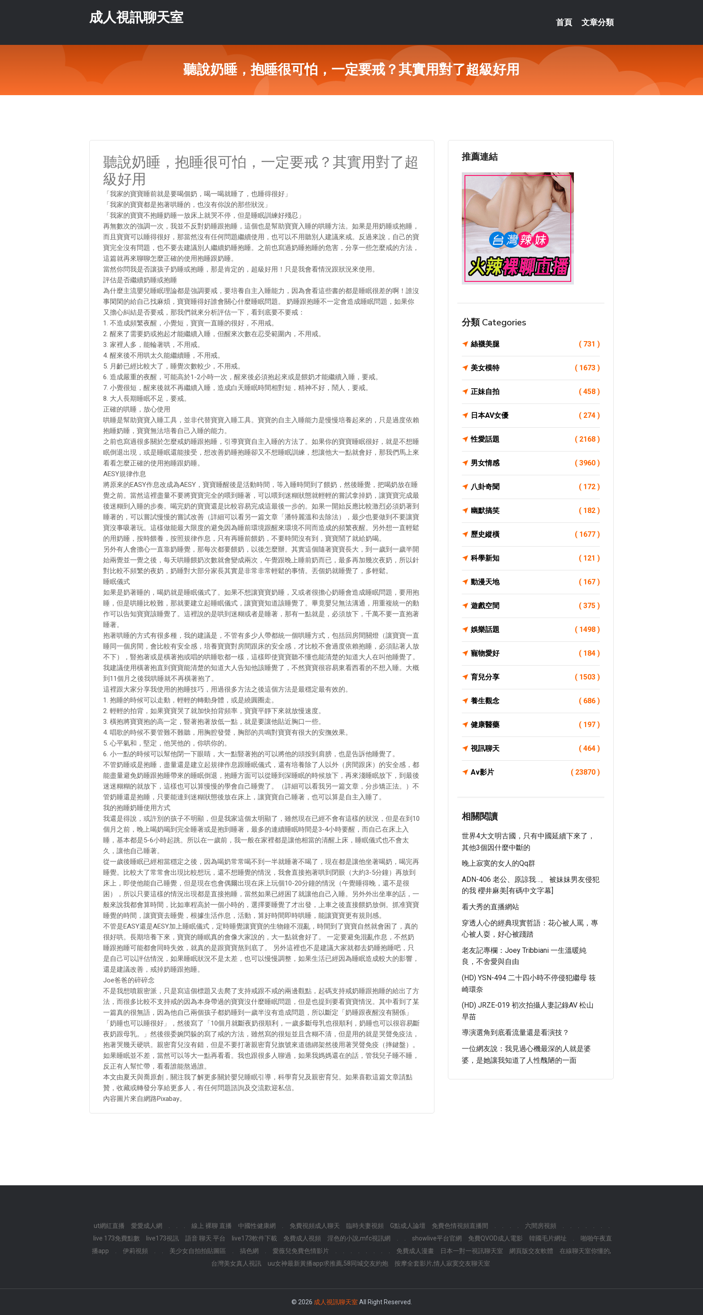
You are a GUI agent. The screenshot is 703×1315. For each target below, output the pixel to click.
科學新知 (535, 558)
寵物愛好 (535, 653)
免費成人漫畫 (415, 1250)
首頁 (564, 22)
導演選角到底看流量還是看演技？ (515, 1032)
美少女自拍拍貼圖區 (197, 1250)
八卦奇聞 (535, 487)
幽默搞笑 (535, 510)
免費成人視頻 (302, 1238)
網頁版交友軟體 (531, 1250)
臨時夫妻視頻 (365, 1225)
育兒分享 (535, 677)
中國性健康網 (257, 1225)
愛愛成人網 (146, 1225)
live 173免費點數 (116, 1238)
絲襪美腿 (535, 344)
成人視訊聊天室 (136, 17)
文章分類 (597, 22)
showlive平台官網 (437, 1238)
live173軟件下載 (254, 1238)
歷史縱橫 (535, 534)
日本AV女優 (535, 415)
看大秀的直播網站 (490, 907)
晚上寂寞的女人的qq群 (498, 863)
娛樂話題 (535, 629)
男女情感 (535, 463)
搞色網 (249, 1250)
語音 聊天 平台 (205, 1238)
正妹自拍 (535, 392)
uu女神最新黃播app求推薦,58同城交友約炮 (328, 1263)
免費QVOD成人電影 (495, 1238)
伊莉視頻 (135, 1250)
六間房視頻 (540, 1225)
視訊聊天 (535, 748)
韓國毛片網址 (548, 1238)
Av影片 (535, 772)
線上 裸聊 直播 (211, 1225)
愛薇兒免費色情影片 (301, 1250)
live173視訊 (162, 1238)
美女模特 (535, 368)
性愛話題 (535, 439)
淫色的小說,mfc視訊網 (359, 1238)
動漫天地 (535, 582)
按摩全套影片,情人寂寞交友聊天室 (442, 1263)
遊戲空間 (535, 606)
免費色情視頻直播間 (460, 1225)
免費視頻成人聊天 (315, 1225)
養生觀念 (535, 701)
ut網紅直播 (109, 1225)
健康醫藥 (535, 725)
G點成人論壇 (407, 1225)
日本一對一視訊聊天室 (471, 1250)
